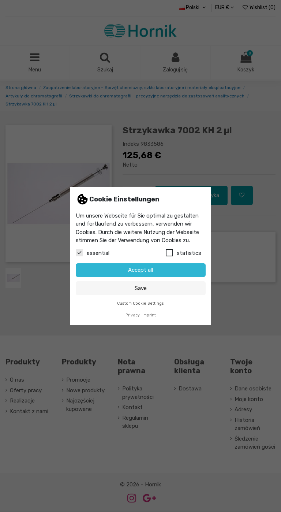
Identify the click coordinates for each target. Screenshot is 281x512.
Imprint (149, 315)
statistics (183, 252)
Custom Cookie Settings (140, 303)
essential (92, 252)
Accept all (140, 270)
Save (141, 288)
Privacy (132, 315)
